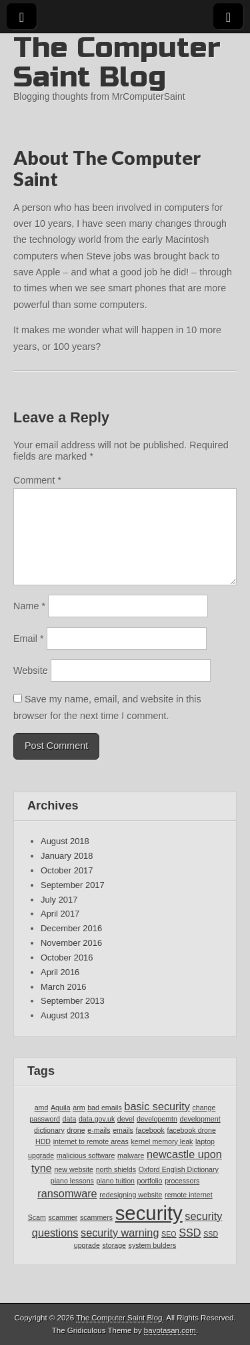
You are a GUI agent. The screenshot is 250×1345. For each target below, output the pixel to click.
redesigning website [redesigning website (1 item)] (130, 1195)
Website (30, 670)
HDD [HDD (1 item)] (43, 1141)
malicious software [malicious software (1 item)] (86, 1155)
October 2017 (67, 870)
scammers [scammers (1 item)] (96, 1217)
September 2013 (73, 1001)
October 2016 (67, 958)
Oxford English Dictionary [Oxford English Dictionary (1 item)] (179, 1169)
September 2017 (73, 885)
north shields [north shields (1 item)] (116, 1169)
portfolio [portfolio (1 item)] (150, 1181)
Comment (37, 480)
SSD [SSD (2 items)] (190, 1233)
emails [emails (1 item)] (123, 1130)
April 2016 (60, 972)
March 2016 (63, 987)
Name (29, 606)
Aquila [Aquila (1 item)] (61, 1108)
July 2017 (59, 900)
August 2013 (65, 1015)
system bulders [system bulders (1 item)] (153, 1245)
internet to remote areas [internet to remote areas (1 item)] (91, 1141)
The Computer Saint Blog (117, 62)
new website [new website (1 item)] (73, 1169)
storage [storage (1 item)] (114, 1245)
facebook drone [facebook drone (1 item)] (191, 1130)
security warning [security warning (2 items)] (120, 1233)
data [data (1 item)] (70, 1119)
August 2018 (65, 841)
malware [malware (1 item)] (130, 1155)
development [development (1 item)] (200, 1119)
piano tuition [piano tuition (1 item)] (116, 1181)
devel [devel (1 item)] (125, 1119)
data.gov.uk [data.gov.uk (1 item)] (97, 1119)
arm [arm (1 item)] (79, 1108)
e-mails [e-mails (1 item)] (98, 1130)
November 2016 (71, 943)
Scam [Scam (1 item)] (37, 1217)
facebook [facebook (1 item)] (150, 1130)
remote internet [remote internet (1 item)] (189, 1195)
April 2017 (60, 914)
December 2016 (71, 928)
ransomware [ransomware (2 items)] (67, 1193)
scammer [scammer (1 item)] (63, 1217)
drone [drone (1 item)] (76, 1130)
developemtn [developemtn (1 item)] (157, 1119)
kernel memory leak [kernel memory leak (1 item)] (162, 1141)
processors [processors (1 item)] (182, 1181)
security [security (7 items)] (149, 1213)
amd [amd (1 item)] (42, 1108)
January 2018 (67, 856)
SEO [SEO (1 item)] (169, 1234)
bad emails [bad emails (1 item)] (104, 1108)
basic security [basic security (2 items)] (156, 1106)
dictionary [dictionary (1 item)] (49, 1130)
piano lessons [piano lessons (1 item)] (72, 1181)
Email (28, 638)
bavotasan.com (170, 1330)
